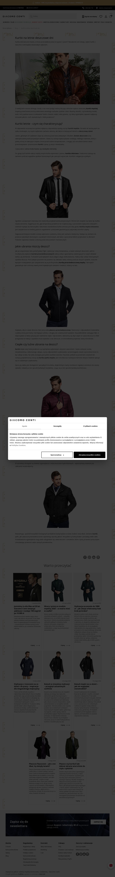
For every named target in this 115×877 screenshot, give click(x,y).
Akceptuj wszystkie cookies (89, 455)
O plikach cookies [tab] (90, 426)
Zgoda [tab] (24, 426)
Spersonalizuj (57, 455)
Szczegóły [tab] (57, 426)
